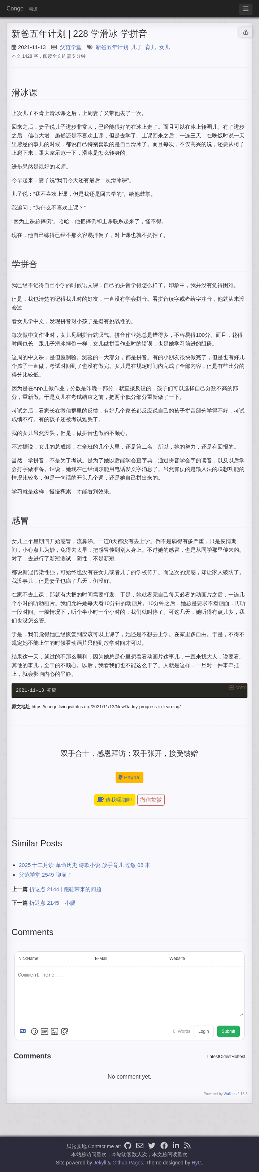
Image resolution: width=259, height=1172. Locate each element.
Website (177, 959)
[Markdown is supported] (24, 1032)
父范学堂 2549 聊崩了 (45, 875)
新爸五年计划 (112, 47)
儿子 (136, 47)
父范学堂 (71, 47)
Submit (228, 1032)
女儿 (164, 47)
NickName (28, 959)
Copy (241, 688)
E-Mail (101, 959)
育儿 (150, 47)
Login (203, 1032)
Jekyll (100, 1163)
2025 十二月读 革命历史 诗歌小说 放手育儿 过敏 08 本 (84, 865)
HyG (196, 1163)
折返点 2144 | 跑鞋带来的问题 (65, 889)
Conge (15, 8)
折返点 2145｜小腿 (52, 903)
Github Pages (127, 1163)
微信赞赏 (151, 800)
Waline (229, 1095)
